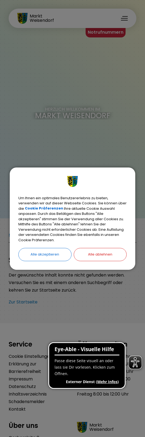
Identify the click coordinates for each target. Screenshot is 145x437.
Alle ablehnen (100, 254)
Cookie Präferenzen (44, 208)
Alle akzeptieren (45, 254)
